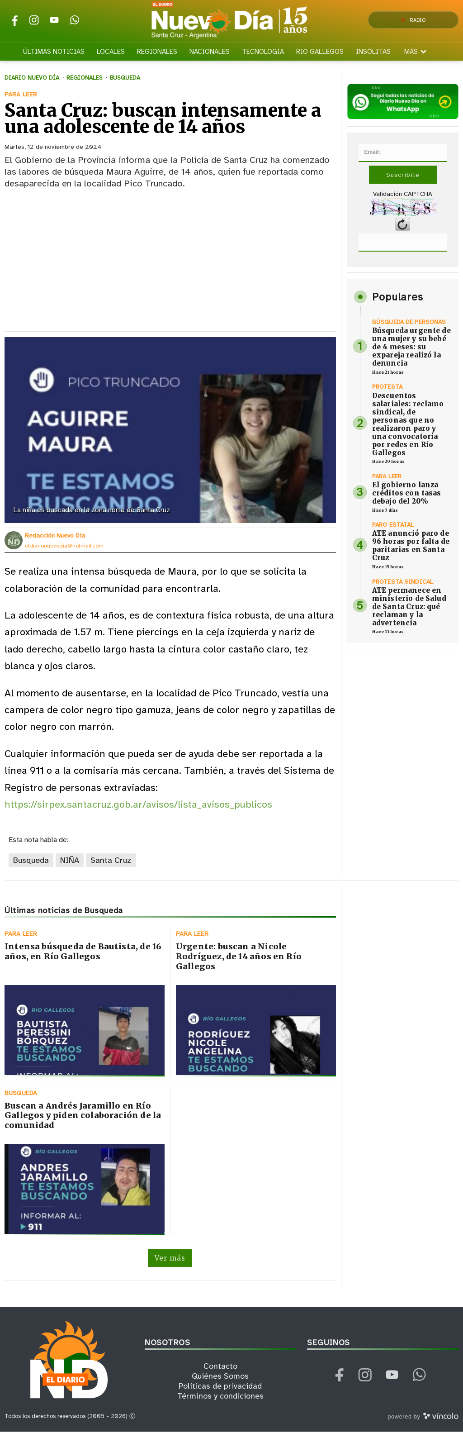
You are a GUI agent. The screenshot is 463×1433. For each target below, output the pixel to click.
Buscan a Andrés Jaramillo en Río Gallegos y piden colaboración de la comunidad (83, 1117)
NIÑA (69, 861)
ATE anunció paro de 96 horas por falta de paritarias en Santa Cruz (410, 546)
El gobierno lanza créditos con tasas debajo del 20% (406, 493)
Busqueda (31, 861)
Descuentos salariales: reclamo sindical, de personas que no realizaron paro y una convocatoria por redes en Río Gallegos (408, 424)
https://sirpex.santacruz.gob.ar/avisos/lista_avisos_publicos (138, 806)
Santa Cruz (110, 861)
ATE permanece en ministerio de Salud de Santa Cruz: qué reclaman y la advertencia (409, 607)
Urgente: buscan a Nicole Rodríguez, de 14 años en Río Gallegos (239, 957)
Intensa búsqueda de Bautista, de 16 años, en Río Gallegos (83, 953)
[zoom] (170, 431)
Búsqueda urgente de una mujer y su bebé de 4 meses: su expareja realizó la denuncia (411, 347)
